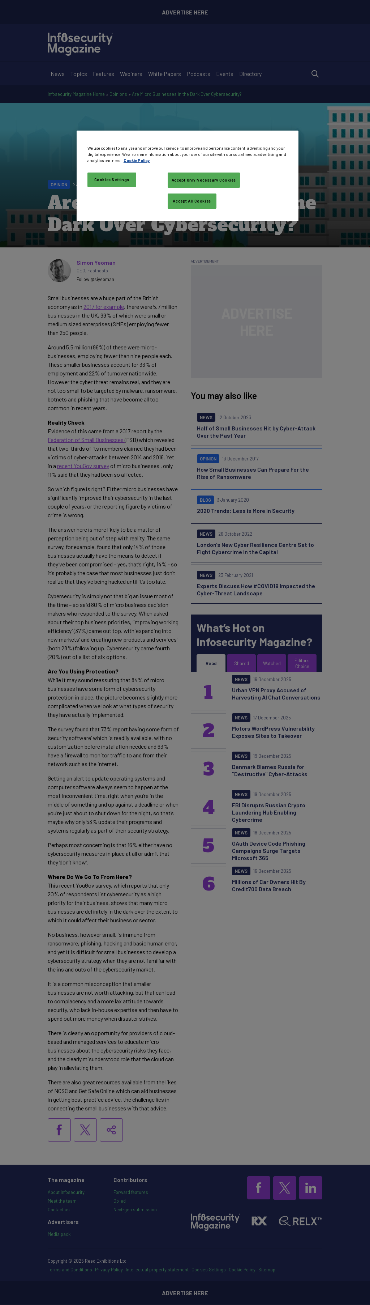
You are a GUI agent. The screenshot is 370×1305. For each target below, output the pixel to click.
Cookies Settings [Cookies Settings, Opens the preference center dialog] (111, 179)
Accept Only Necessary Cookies (204, 180)
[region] (187, 176)
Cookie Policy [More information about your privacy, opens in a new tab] (137, 160)
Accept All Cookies (192, 201)
